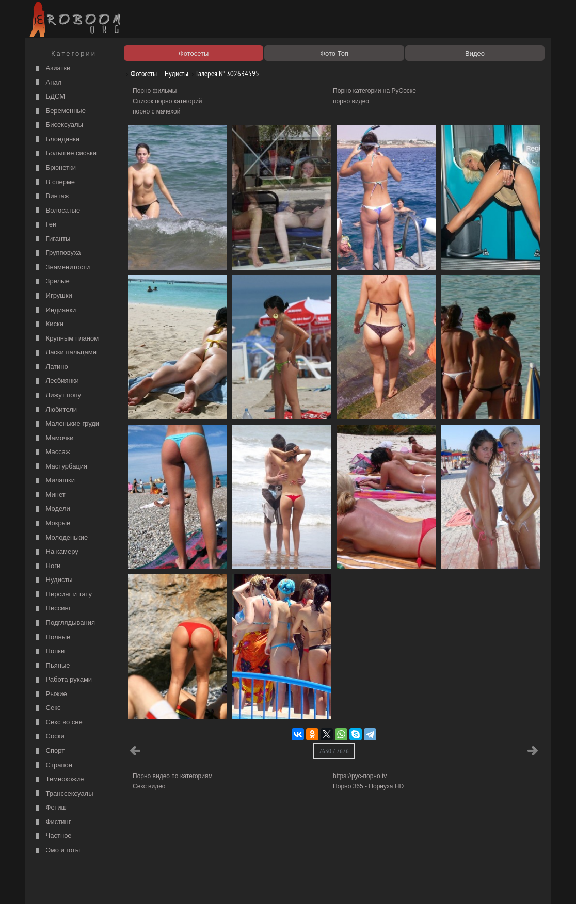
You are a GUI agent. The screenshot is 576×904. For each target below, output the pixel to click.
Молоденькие (61, 538)
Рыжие (50, 694)
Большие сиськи (65, 153)
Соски (49, 736)
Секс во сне (58, 722)
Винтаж (51, 196)
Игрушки (53, 296)
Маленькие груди (66, 423)
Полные (52, 637)
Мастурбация (60, 466)
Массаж (52, 452)
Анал (47, 82)
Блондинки (56, 139)
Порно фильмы (155, 90)
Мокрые (52, 523)
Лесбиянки (56, 381)
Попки (49, 651)
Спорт (49, 751)
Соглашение (170, 884)
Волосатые (57, 210)
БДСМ (49, 96)
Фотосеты (140, 73)
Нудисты (53, 580)
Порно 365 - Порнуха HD (368, 786)
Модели (52, 509)
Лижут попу (57, 395)
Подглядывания (64, 623)
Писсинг (52, 608)
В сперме (54, 182)
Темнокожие (59, 779)
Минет (50, 495)
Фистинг (52, 822)
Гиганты (52, 239)
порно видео (351, 101)
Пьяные (52, 665)
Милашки (54, 480)
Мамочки (53, 438)
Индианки (55, 310)
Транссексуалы (63, 793)
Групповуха (57, 253)
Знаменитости (62, 267)
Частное (53, 836)
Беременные (60, 111)
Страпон (53, 765)
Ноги (47, 566)
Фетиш (50, 807)
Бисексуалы (58, 125)
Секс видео (149, 786)
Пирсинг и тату (63, 594)
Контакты (206, 884)
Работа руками (63, 679)
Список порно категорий (167, 101)
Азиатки (52, 68)
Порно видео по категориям (173, 776)
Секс (47, 708)
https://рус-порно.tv (360, 776)
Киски (48, 324)
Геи (45, 224)
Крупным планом (66, 338)
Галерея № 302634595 (223, 73)
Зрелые (52, 281)
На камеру (56, 551)
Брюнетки (55, 168)
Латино (51, 367)
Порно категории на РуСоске (374, 90)
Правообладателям (122, 884)
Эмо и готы (57, 850)
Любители (55, 410)
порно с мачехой (156, 111)
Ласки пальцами (65, 352)
